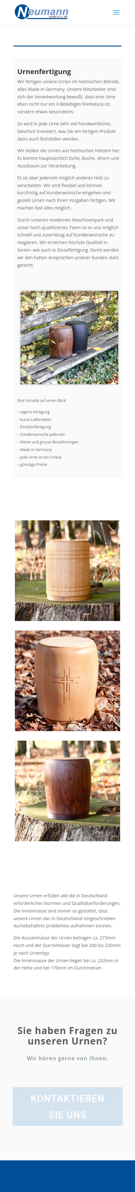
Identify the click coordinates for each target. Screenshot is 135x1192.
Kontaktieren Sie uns (67, 1106)
